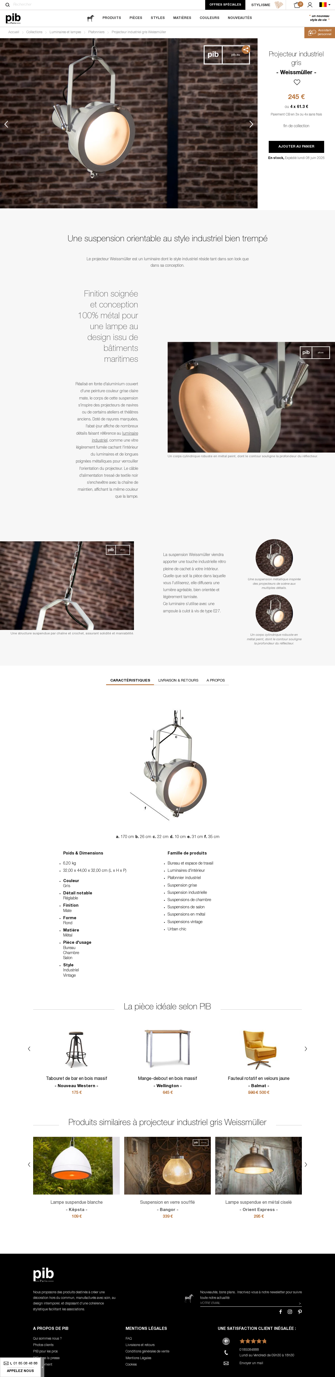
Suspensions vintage (185, 922)
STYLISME (267, 5)
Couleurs (209, 18)
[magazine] (90, 18)
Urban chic (177, 929)
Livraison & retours (178, 681)
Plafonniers (96, 32)
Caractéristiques (130, 681)
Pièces (135, 18)
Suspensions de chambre (189, 900)
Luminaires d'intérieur (186, 871)
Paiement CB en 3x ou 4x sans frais (296, 114)
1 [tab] (26, 99)
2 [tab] (26, 124)
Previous (6, 124)
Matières (182, 18)
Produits (111, 18)
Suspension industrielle (187, 893)
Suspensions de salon (186, 907)
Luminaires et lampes (65, 32)
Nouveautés (240, 18)
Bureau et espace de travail (190, 864)
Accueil (13, 32)
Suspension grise (182, 886)
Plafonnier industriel (184, 878)
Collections (34, 32)
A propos (216, 681)
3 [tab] (26, 149)
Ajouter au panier (296, 146)
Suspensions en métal (186, 915)
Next (251, 124)
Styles (158, 18)
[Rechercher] (8, 5)
